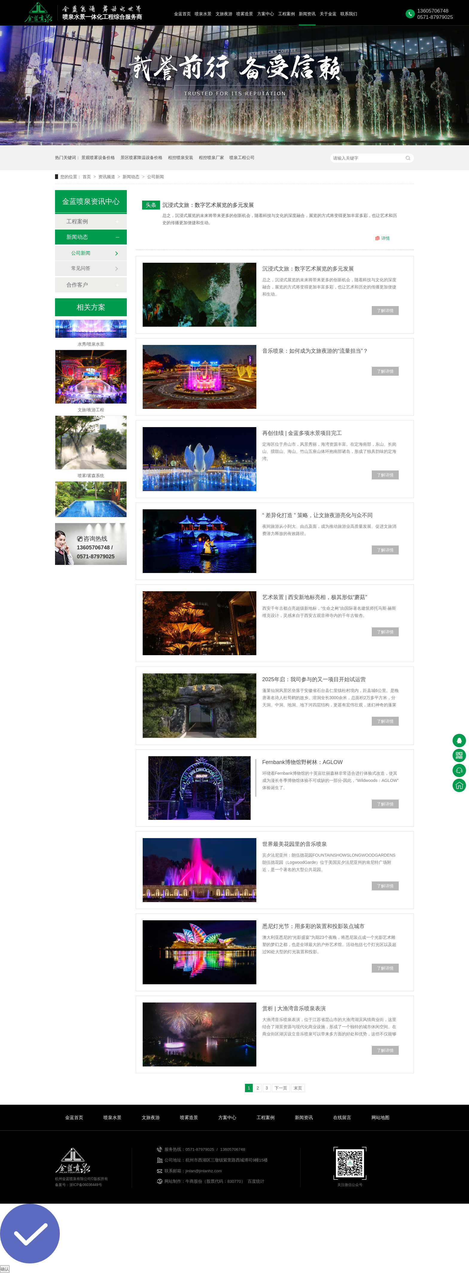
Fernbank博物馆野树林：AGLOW (302, 762)
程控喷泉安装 (180, 157)
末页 (298, 1088)
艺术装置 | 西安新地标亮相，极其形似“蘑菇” (314, 597)
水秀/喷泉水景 (91, 345)
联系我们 (348, 14)
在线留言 (342, 1117)
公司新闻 (155, 176)
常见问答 (80, 268)
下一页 (281, 1088)
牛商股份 (193, 1181)
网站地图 (380, 1117)
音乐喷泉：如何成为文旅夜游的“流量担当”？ (315, 351)
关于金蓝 (328, 14)
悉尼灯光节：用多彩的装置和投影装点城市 (313, 926)
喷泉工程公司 (242, 157)
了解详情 (385, 310)
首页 (87, 176)
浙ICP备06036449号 (85, 1185)
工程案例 (286, 14)
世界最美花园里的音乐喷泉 (294, 844)
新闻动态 (132, 176)
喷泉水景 (203, 14)
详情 (385, 238)
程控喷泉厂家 (211, 157)
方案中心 (265, 14)
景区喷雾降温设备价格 (141, 157)
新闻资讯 (307, 14)
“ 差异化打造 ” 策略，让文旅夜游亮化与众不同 (317, 515)
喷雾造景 (244, 14)
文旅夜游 (224, 14)
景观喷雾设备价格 (98, 157)
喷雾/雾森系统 (91, 477)
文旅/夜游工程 (91, 411)
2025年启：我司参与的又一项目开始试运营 (314, 679)
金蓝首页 (182, 14)
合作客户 (77, 285)
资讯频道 (107, 176)
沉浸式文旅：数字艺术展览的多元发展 (208, 205)
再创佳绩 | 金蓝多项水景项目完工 (302, 433)
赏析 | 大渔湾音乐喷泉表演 (294, 1008)
